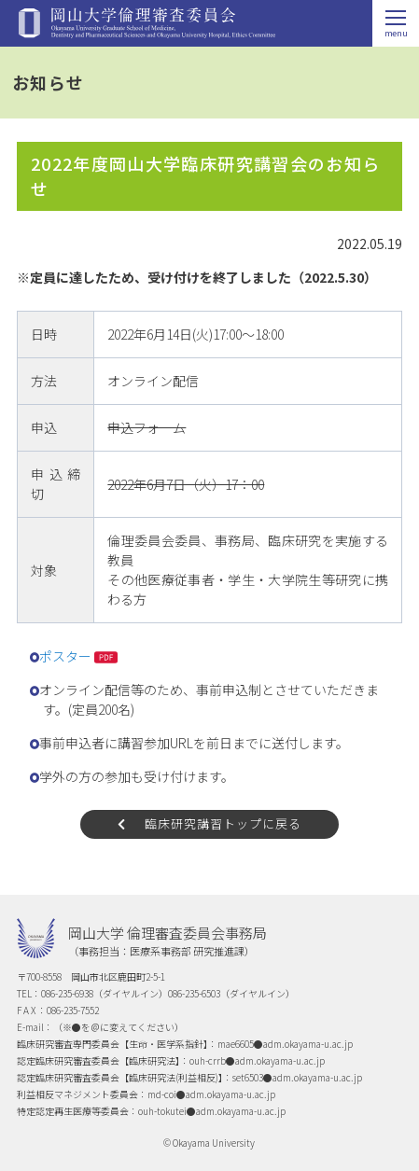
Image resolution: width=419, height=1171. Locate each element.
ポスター (65, 656)
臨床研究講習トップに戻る (223, 823)
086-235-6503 (194, 993)
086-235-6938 (67, 993)
